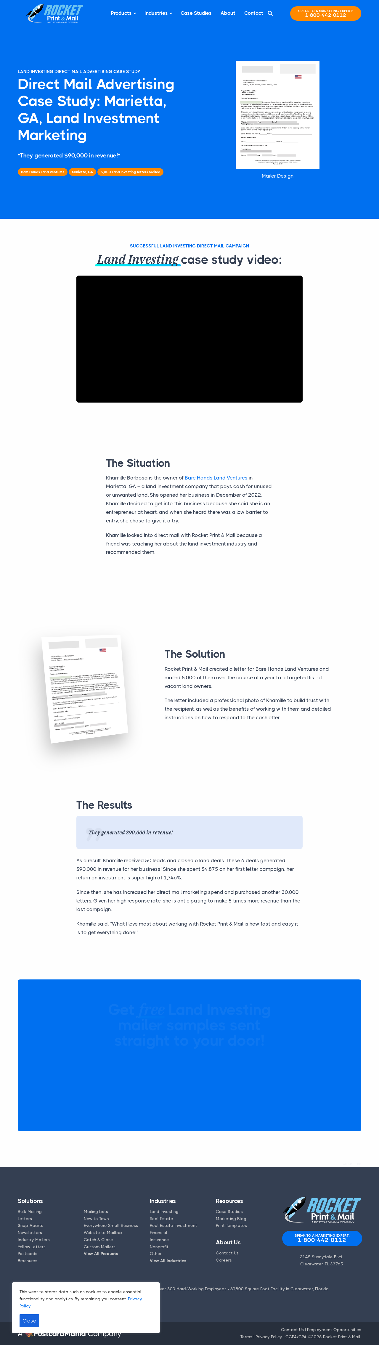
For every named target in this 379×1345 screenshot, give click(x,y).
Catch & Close (98, 1239)
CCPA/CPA (296, 1336)
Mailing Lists (96, 1211)
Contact (253, 13)
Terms (246, 1336)
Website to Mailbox (103, 1232)
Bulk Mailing (30, 1211)
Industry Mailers (34, 1239)
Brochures (27, 1260)
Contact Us (227, 1253)
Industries (156, 13)
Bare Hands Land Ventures (216, 478)
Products (121, 13)
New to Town (96, 1218)
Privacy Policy (269, 1336)
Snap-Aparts (30, 1225)
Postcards (27, 1253)
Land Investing (164, 1211)
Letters (25, 1218)
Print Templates (231, 1225)
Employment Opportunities (334, 1329)
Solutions (30, 1201)
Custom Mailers (99, 1246)
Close (29, 1321)
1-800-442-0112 (325, 13)
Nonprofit (159, 1246)
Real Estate (161, 1218)
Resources (229, 1201)
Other (156, 1253)
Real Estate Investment (173, 1225)
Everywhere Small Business (111, 1225)
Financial (158, 1232)
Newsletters (30, 1232)
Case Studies (196, 13)
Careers (224, 1260)
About (228, 13)
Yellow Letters (32, 1246)
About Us (228, 1242)
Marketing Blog (231, 1218)
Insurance (159, 1239)
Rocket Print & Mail (341, 1336)
